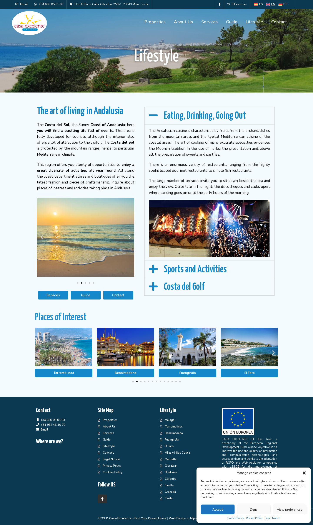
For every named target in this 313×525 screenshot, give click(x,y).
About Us (183, 22)
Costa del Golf (184, 287)
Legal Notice (272, 518)
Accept (217, 509)
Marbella (170, 459)
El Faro (169, 446)
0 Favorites (237, 4)
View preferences (289, 509)
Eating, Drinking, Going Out (205, 116)
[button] (304, 473)
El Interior (171, 472)
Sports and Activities (195, 269)
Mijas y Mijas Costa (177, 453)
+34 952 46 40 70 (53, 425)
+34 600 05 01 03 (52, 420)
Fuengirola (172, 440)
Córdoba (170, 479)
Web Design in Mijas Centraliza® (192, 518)
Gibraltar (171, 466)
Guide (231, 22)
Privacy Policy (254, 518)
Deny (254, 509)
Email (44, 429)
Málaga (169, 420)
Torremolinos (174, 427)
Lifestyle (254, 22)
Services (209, 22)
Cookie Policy (235, 518)
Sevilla (169, 485)
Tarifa (169, 498)
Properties (155, 22)
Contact (279, 22)
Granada (170, 492)
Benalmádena (174, 433)
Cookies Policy (112, 472)
